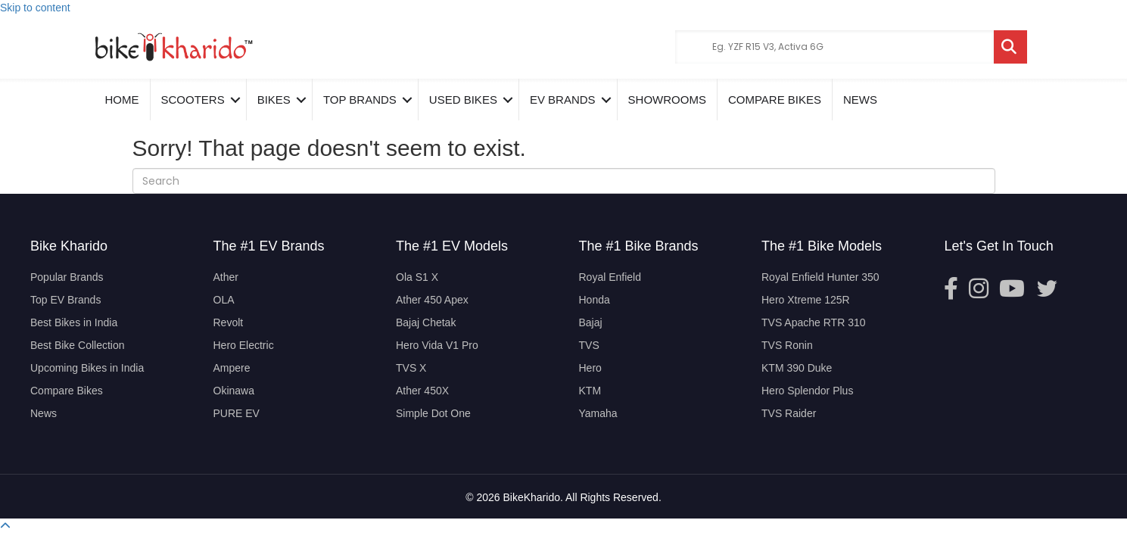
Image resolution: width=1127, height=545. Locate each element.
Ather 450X (422, 391)
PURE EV (236, 413)
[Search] (563, 181)
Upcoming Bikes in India (87, 368)
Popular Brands (67, 277)
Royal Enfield (610, 277)
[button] (5, 526)
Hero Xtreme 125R (805, 300)
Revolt (228, 322)
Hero (590, 368)
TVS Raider (788, 413)
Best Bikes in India (73, 322)
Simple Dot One (433, 413)
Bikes (274, 99)
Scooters (193, 99)
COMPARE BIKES (774, 99)
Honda (594, 300)
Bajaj (590, 322)
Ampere (232, 368)
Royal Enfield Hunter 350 (820, 277)
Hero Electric (243, 345)
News (860, 99)
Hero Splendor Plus (807, 391)
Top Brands (360, 99)
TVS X (411, 368)
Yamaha (598, 413)
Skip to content (35, 8)
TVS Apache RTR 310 (813, 322)
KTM (590, 391)
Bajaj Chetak (426, 322)
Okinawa (233, 391)
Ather (225, 277)
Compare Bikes (66, 391)
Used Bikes (463, 99)
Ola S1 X (417, 277)
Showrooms (667, 99)
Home (122, 99)
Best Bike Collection (77, 345)
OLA (224, 300)
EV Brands (563, 99)
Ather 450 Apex (432, 300)
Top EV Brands (65, 300)
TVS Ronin (787, 345)
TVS (589, 345)
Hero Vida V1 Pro (437, 345)
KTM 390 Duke (796, 368)
